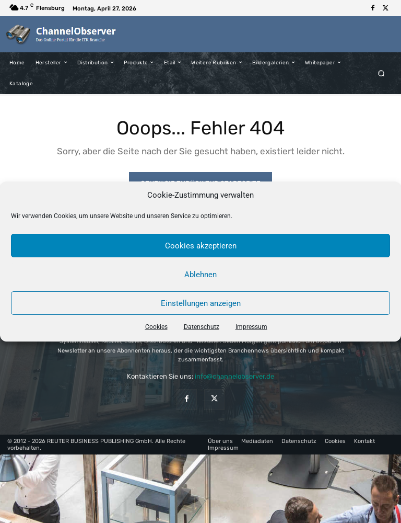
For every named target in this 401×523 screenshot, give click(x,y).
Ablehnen (200, 274)
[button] (381, 73)
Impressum (251, 327)
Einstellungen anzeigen (201, 303)
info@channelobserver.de (234, 376)
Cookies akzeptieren (201, 246)
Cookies (156, 327)
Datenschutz (201, 327)
